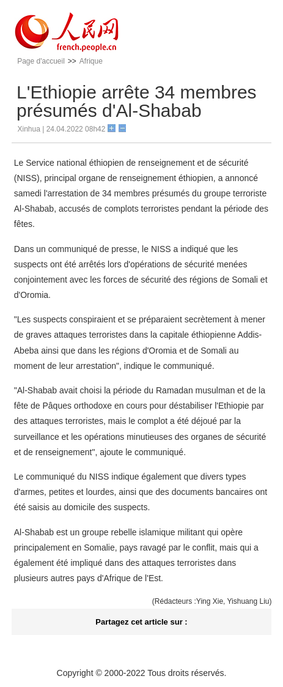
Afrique (91, 61)
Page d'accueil (41, 61)
